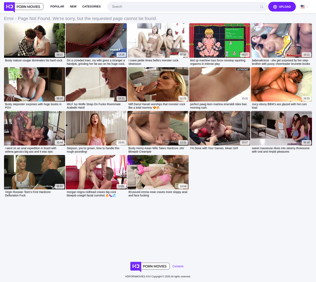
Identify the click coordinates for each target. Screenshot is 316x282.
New (73, 6)
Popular (57, 6)
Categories (91, 6)
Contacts (177, 266)
